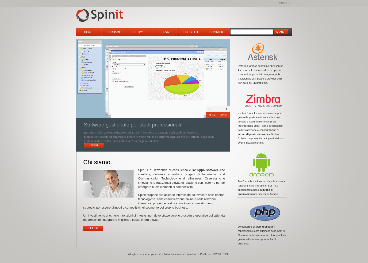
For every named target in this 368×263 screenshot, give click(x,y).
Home (88, 32)
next (212, 109)
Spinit (111, 16)
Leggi (94, 145)
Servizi (165, 32)
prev (224, 109)
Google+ (283, 3)
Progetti (191, 32)
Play (211, 115)
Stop (223, 115)
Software (140, 32)
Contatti (216, 32)
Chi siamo (114, 32)
